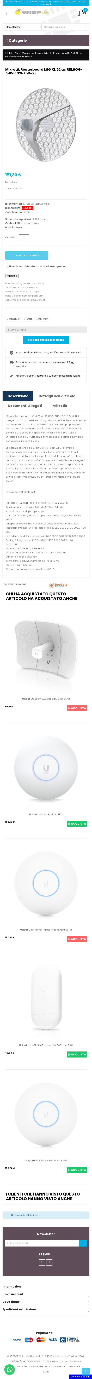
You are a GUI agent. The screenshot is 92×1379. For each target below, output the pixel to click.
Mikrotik (18, 227)
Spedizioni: (12, 219)
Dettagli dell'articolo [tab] (57, 396)
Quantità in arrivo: (16, 212)
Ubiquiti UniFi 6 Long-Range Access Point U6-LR (46, 929)
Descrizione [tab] (18, 396)
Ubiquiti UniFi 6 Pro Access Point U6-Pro (46, 1160)
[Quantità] (24, 237)
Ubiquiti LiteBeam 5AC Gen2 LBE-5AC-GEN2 (46, 699)
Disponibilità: (13, 208)
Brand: (9, 227)
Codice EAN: (12, 223)
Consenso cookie (80, 1376)
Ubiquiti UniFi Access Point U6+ (46, 814)
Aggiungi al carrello (27, 255)
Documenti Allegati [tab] (25, 405)
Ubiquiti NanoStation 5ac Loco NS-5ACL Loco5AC (46, 1045)
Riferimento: (13, 203)
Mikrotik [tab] (60, 405)
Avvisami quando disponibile (46, 340)
